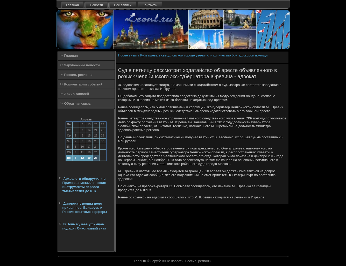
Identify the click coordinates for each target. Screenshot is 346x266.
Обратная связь (77, 103)
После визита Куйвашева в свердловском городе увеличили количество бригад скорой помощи (193, 55)
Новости (96, 5)
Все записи (122, 5)
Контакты (150, 5)
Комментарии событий (83, 84)
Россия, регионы (78, 75)
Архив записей (76, 94)
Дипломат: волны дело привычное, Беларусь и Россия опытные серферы (84, 208)
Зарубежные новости (82, 65)
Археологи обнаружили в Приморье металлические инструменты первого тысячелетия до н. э (84, 185)
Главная (72, 5)
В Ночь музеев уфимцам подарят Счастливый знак (84, 226)
